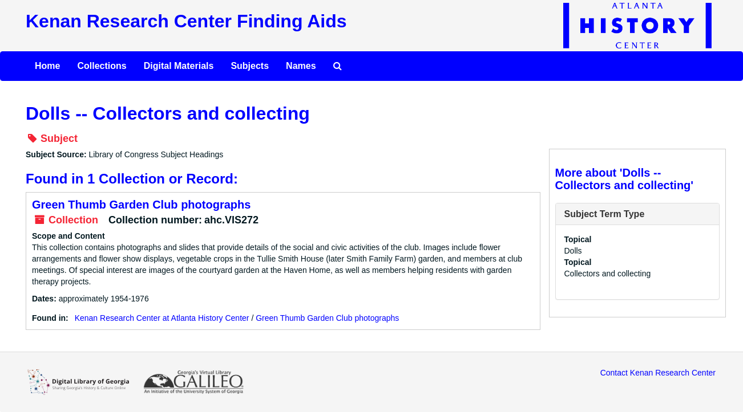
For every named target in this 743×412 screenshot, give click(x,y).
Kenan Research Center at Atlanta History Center (162, 318)
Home (47, 66)
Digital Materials (179, 66)
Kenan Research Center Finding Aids (186, 21)
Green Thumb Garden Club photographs (141, 204)
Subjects (250, 66)
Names (301, 66)
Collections (101, 66)
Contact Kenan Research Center (658, 372)
